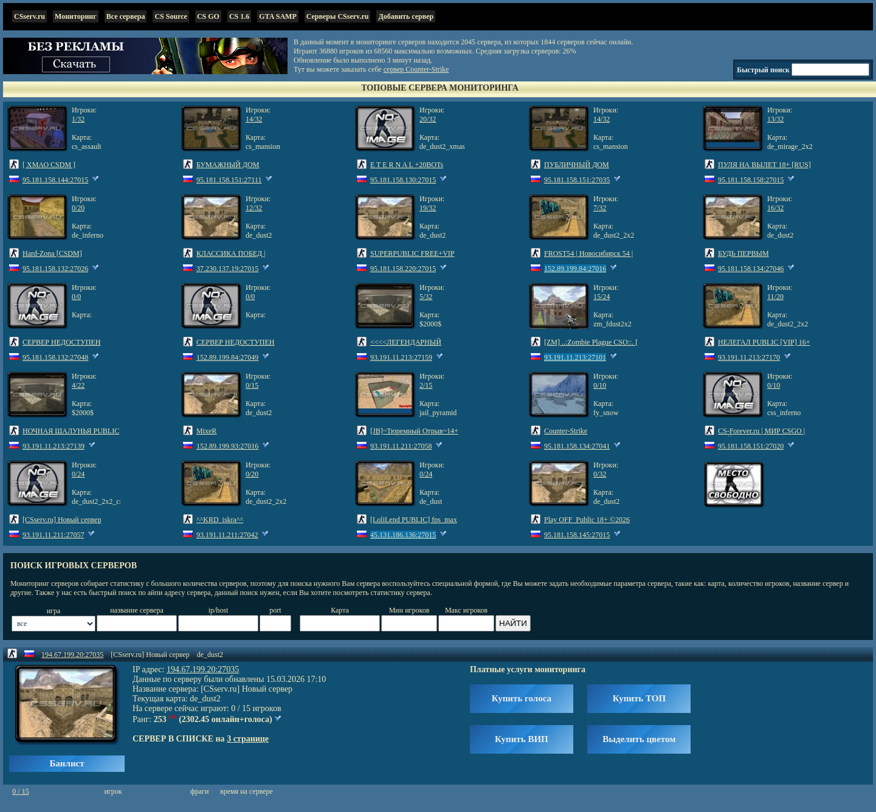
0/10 (599, 385)
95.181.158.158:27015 (751, 180)
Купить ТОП (639, 698)
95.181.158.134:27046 (751, 268)
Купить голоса (521, 698)
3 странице (248, 738)
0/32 (599, 474)
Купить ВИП (521, 739)
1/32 (78, 119)
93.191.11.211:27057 (53, 535)
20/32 (427, 119)
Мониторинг (76, 16)
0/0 (76, 296)
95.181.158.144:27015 (55, 180)
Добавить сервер (405, 16)
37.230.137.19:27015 (227, 268)
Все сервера (125, 16)
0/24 (78, 474)
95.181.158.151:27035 (577, 180)
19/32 (427, 208)
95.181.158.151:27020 (751, 446)
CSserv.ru (29, 16)
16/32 (775, 208)
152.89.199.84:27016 (575, 268)
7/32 (599, 208)
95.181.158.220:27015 (403, 268)
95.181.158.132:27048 (55, 357)
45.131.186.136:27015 (403, 535)
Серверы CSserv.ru (337, 16)
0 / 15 (20, 791)
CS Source (170, 16)
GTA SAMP (277, 16)
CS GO (208, 16)
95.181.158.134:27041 (577, 446)
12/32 (254, 208)
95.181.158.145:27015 (577, 535)
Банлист (66, 763)
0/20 (78, 208)
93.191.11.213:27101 (575, 357)
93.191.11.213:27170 (749, 357)
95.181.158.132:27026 (55, 268)
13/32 (775, 119)
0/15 (252, 385)
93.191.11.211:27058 (401, 446)
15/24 (601, 296)
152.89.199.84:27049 (227, 357)
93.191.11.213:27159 (401, 357)
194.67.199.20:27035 (72, 654)
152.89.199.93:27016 (227, 446)
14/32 (254, 119)
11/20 (775, 296)
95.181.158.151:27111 (228, 180)
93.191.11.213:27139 (53, 446)
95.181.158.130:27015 (403, 180)
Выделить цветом (638, 739)
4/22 (78, 385)
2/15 (425, 385)
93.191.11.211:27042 (227, 535)
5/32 (425, 296)
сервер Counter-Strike (416, 69)
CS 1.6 (239, 16)
